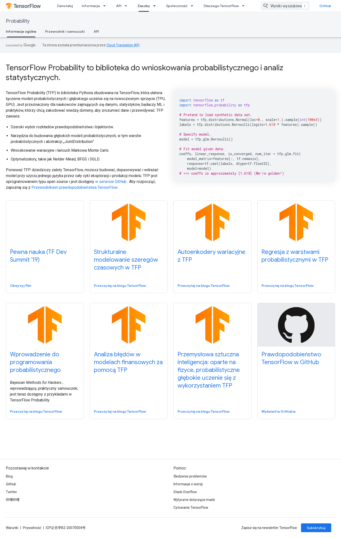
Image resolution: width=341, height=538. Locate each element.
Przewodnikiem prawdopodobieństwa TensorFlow (74, 187)
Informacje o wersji (188, 484)
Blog (9, 476)
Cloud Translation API (122, 45)
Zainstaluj (65, 6)
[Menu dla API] (127, 6)
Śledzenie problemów (190, 476)
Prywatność (32, 528)
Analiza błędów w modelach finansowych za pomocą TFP (128, 362)
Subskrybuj (316, 528)
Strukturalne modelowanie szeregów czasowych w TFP (126, 259)
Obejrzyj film (20, 285)
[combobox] (285, 5)
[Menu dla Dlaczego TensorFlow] (245, 6)
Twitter (11, 492)
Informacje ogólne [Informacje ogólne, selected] (21, 31)
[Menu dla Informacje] (106, 6)
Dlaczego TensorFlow (221, 6)
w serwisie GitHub (110, 181)
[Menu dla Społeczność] (193, 6)
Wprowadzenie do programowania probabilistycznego (35, 362)
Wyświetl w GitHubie (278, 411)
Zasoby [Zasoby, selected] (144, 6)
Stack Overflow (185, 492)
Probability (18, 21)
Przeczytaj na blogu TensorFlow (120, 285)
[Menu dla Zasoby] (156, 6)
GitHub (325, 6)
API (118, 6)
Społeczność (177, 6)
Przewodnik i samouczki (65, 31)
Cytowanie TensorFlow (190, 507)
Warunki (12, 528)
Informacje (91, 6)
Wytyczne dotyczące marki (194, 500)
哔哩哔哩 (13, 500)
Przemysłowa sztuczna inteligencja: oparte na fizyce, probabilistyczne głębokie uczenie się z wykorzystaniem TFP (209, 370)
